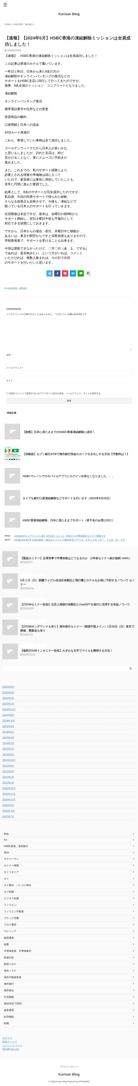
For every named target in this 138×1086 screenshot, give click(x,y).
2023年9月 (8, 754)
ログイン (7, 1038)
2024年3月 (8, 743)
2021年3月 (8, 771)
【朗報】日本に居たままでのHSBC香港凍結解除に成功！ (59, 432)
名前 (9, 355)
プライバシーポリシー (69, 1067)
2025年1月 (8, 703)
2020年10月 (9, 799)
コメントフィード (12, 1045)
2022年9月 (8, 766)
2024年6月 (8, 726)
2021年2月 (8, 777)
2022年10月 (9, 760)
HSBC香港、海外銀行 (17, 288)
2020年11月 (9, 794)
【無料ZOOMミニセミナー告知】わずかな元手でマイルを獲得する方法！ (66, 650)
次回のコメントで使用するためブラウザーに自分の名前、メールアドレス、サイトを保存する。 (56, 393)
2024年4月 (8, 737)
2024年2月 (8, 749)
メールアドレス (14, 367)
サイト (9, 380)
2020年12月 (9, 788)
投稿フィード (9, 1041)
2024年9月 (8, 715)
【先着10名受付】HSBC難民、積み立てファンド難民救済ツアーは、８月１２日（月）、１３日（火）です (69, 540)
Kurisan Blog (69, 14)
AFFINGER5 (84, 1081)
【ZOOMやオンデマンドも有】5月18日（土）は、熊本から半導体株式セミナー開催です (59, 536)
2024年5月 (8, 732)
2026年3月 (8, 687)
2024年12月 (9, 709)
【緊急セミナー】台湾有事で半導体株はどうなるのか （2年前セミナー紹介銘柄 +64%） (76, 558)
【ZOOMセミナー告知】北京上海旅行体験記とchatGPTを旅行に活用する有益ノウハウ (75, 604)
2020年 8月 (8, 811)
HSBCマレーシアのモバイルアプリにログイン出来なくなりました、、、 (69, 476)
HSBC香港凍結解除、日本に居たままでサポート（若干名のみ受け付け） (69, 520)
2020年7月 (8, 816)
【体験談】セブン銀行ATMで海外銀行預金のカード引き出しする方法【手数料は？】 (76, 454)
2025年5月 (8, 692)
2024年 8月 (8, 720)
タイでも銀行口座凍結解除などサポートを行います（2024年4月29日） (67, 498)
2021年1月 (8, 782)
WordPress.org (10, 1049)
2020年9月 (8, 805)
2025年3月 (8, 698)
